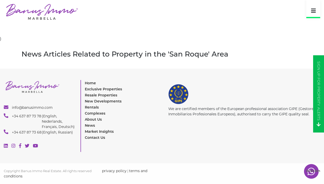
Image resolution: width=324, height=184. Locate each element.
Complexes (95, 113)
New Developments (103, 101)
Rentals (92, 107)
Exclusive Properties (103, 89)
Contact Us (95, 137)
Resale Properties (101, 95)
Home (90, 83)
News (90, 125)
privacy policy (114, 171)
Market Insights (99, 131)
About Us (93, 119)
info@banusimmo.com (28, 107)
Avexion (313, 171)
